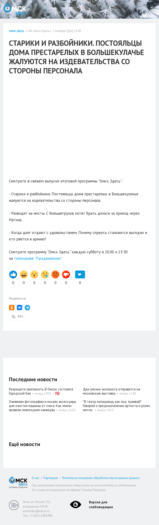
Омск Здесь (14, 9)
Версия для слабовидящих (101, 504)
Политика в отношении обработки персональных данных (100, 478)
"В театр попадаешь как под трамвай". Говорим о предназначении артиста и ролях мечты (116, 405)
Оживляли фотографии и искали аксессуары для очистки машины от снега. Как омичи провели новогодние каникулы (42, 405)
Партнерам (50, 478)
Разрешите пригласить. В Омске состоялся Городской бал (41, 391)
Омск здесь (16, 31)
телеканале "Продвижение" (38, 258)
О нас (35, 478)
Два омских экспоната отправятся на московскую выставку (111, 391)
